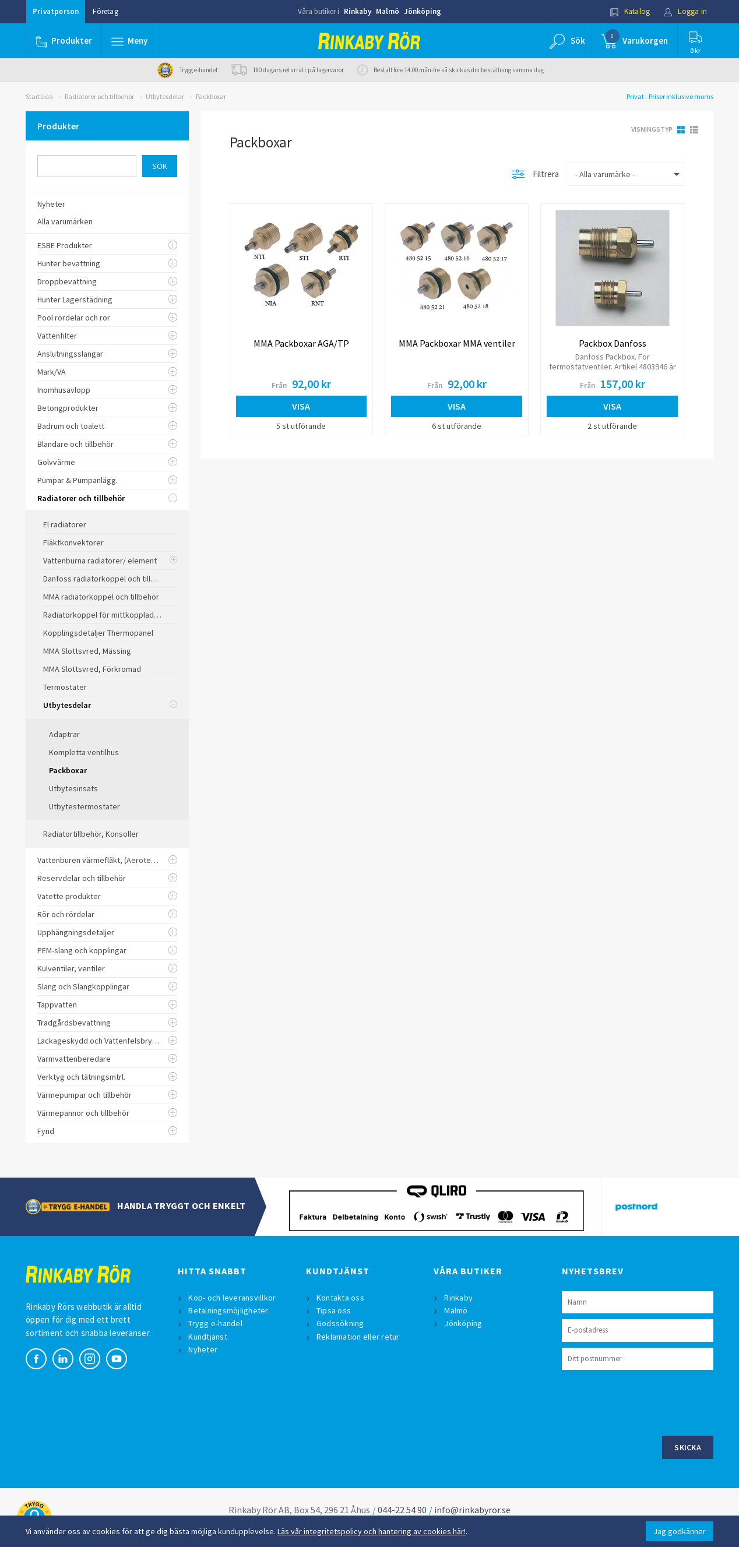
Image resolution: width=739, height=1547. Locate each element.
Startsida (39, 96)
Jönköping (422, 11)
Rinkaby (357, 11)
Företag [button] (105, 11)
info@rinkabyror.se (472, 1510)
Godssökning (340, 1323)
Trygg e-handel (215, 1323)
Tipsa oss (333, 1310)
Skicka (687, 1447)
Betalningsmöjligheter (228, 1310)
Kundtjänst (207, 1336)
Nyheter (202, 1349)
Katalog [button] (630, 11)
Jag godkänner (679, 1531)
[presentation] (650, 1401)
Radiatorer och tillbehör (99, 96)
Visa (301, 406)
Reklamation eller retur (358, 1336)
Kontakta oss (340, 1297)
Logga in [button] (685, 11)
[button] (129, 40)
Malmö (387, 11)
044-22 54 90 (402, 1510)
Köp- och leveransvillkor (232, 1297)
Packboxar (211, 96)
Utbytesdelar (165, 96)
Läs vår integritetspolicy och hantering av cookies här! (371, 1531)
